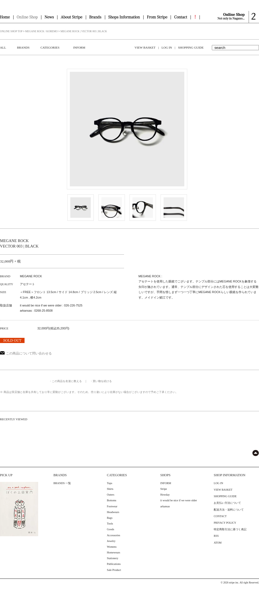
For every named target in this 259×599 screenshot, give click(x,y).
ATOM (218, 542)
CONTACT (220, 516)
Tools (110, 523)
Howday (165, 494)
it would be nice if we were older (178, 500)
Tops (109, 483)
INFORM (79, 47)
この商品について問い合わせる (26, 353)
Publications (114, 563)
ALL (3, 47)
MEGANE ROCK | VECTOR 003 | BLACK (84, 31)
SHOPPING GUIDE (191, 47)
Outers (110, 494)
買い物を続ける (102, 381)
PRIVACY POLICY (225, 522)
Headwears (113, 512)
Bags (109, 517)
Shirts (110, 488)
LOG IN (166, 47)
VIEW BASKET (145, 47)
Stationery (112, 558)
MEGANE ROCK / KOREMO (41, 31)
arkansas (165, 506)
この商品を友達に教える (67, 381)
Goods (110, 529)
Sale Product (114, 569)
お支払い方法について (227, 502)
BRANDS (23, 47)
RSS (216, 535)
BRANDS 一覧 (62, 483)
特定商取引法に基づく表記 (230, 529)
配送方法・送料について (229, 509)
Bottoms (111, 500)
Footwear (112, 506)
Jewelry (111, 541)
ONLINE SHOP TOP (11, 31)
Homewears (113, 552)
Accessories (113, 535)
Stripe (163, 488)
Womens (111, 546)
